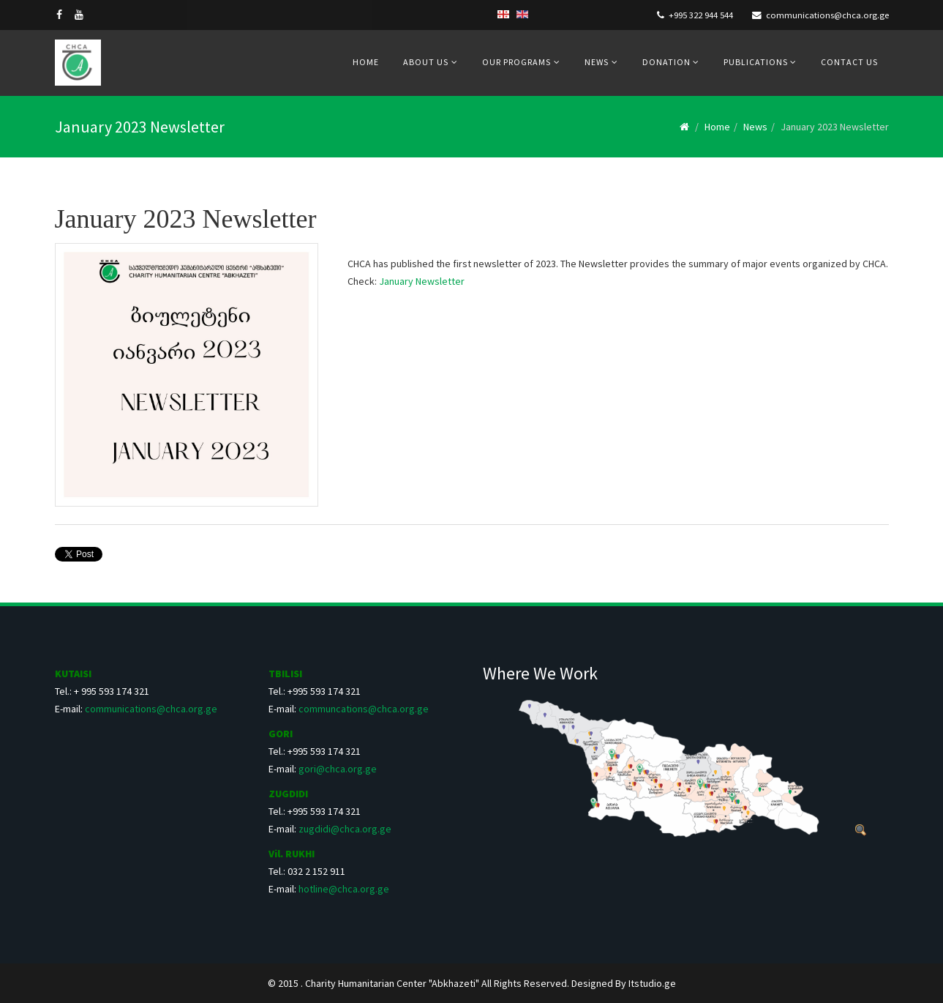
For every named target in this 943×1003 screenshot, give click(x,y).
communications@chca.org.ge (827, 15)
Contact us (849, 61)
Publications (757, 61)
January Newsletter (422, 281)
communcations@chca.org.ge (363, 708)
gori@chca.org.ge (337, 768)
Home (366, 61)
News (597, 61)
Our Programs (516, 61)
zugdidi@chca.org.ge (344, 828)
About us (425, 61)
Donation (667, 61)
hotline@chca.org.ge (343, 888)
